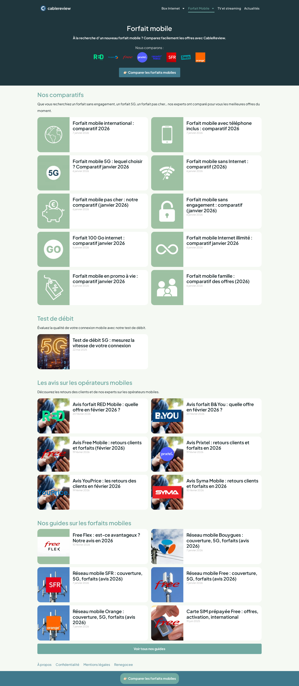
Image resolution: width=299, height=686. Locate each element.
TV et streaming (229, 8)
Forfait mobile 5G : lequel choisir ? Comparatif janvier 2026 (107, 163)
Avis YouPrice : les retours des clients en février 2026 (104, 483)
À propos (44, 664)
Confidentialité (67, 664)
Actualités (252, 8)
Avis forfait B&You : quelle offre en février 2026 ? (220, 406)
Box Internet (173, 8)
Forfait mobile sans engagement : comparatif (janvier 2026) (214, 204)
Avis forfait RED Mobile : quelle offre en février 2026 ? (105, 406)
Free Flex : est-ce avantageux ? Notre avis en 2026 (106, 537)
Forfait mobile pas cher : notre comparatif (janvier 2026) (105, 202)
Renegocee (123, 664)
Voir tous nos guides (149, 649)
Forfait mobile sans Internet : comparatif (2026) (217, 163)
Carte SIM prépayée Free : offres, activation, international (222, 614)
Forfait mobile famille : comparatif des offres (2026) (218, 278)
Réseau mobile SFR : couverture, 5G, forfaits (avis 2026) (107, 575)
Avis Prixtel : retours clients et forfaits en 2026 (217, 445)
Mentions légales (96, 664)
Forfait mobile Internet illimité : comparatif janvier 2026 (219, 240)
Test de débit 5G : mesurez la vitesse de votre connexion (104, 342)
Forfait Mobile (201, 8)
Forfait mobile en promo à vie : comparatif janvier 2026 (105, 278)
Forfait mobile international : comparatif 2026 (103, 125)
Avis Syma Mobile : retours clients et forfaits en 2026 (222, 483)
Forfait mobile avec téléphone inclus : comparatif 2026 (219, 125)
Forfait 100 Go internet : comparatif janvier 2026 (99, 240)
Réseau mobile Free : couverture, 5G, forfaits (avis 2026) (221, 575)
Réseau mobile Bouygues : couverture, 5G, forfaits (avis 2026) (217, 540)
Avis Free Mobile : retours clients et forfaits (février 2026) (107, 445)
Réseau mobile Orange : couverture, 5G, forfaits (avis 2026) (104, 616)
